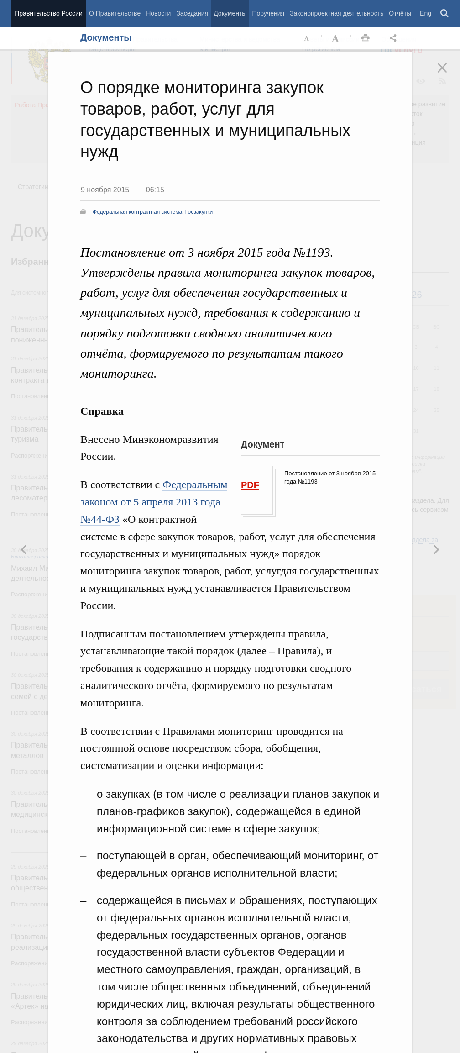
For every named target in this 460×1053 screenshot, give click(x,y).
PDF (250, 485)
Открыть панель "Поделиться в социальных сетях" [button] (395, 38)
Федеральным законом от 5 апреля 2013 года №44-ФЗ (153, 502)
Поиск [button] (445, 13)
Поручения (268, 13)
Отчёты (400, 13)
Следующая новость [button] (24, 549)
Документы (230, 13)
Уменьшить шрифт (307, 38)
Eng (425, 13)
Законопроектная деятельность (336, 13)
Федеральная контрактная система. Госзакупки (153, 212)
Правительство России (48, 13)
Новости (158, 13)
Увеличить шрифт (336, 38)
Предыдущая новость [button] (436, 549)
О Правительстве (115, 13)
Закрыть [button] (449, 74)
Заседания (192, 13)
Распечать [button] (365, 38)
